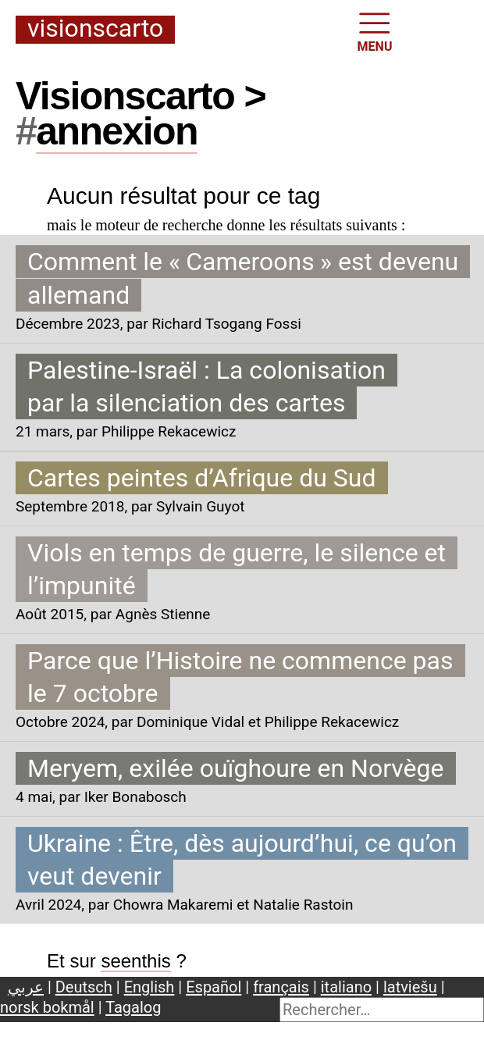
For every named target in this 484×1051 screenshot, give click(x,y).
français (281, 987)
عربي (26, 987)
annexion (117, 131)
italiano (346, 987)
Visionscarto (95, 29)
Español (213, 987)
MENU (375, 31)
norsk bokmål (47, 1007)
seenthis (135, 960)
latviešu (410, 987)
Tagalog (133, 1007)
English (149, 987)
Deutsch (83, 987)
